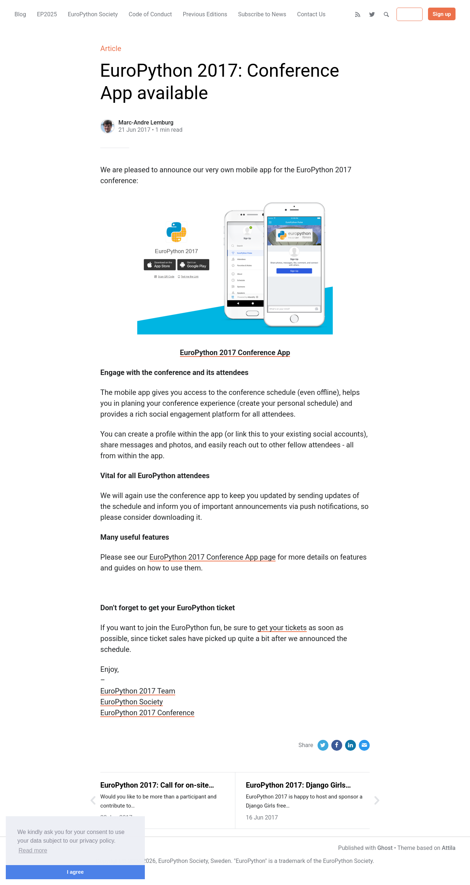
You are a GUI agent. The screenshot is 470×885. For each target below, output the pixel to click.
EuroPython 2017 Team (137, 691)
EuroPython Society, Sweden (194, 860)
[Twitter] (372, 14)
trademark (292, 860)
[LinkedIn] (350, 745)
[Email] (364, 745)
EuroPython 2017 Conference (147, 712)
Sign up (442, 14)
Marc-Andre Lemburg (145, 122)
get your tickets (282, 627)
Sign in (409, 14)
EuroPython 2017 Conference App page (213, 557)
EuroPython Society (131, 702)
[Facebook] (336, 745)
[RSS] (357, 14)
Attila (449, 847)
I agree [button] (75, 872)
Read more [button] (32, 850)
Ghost (385, 847)
